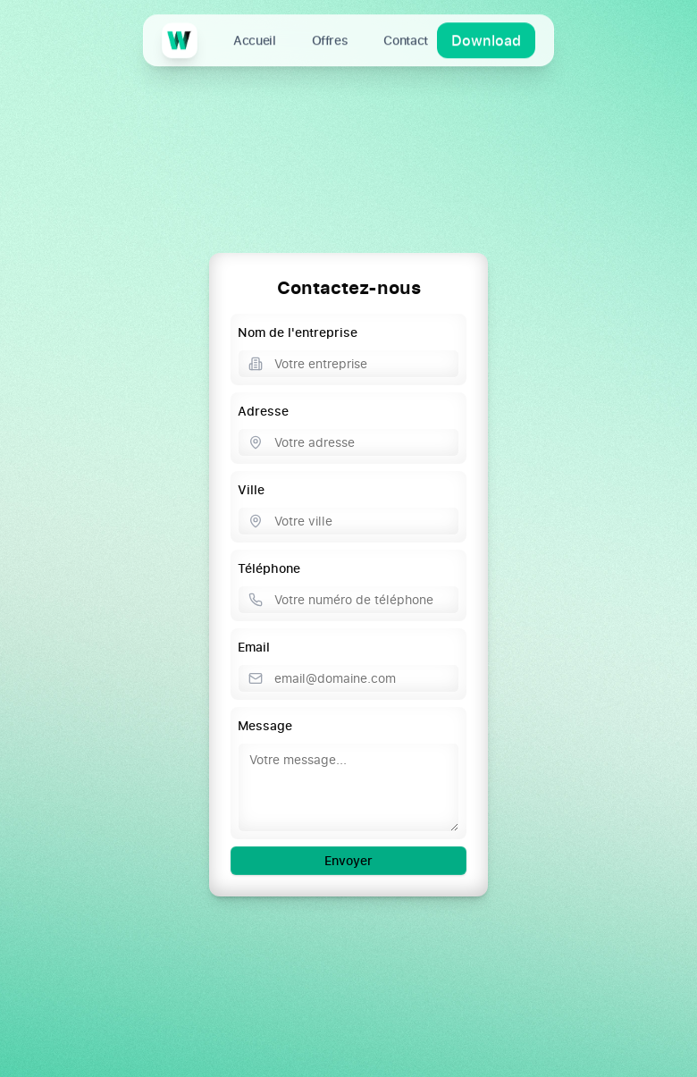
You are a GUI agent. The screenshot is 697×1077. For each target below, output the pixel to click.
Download (486, 39)
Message (265, 725)
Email (254, 646)
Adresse (263, 410)
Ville (251, 489)
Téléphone (269, 568)
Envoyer (348, 860)
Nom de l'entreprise (297, 332)
